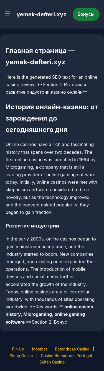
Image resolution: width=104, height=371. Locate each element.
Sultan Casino (52, 362)
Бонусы (86, 14)
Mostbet (39, 349)
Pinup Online (21, 355)
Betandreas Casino (72, 349)
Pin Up (18, 349)
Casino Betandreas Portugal (66, 355)
